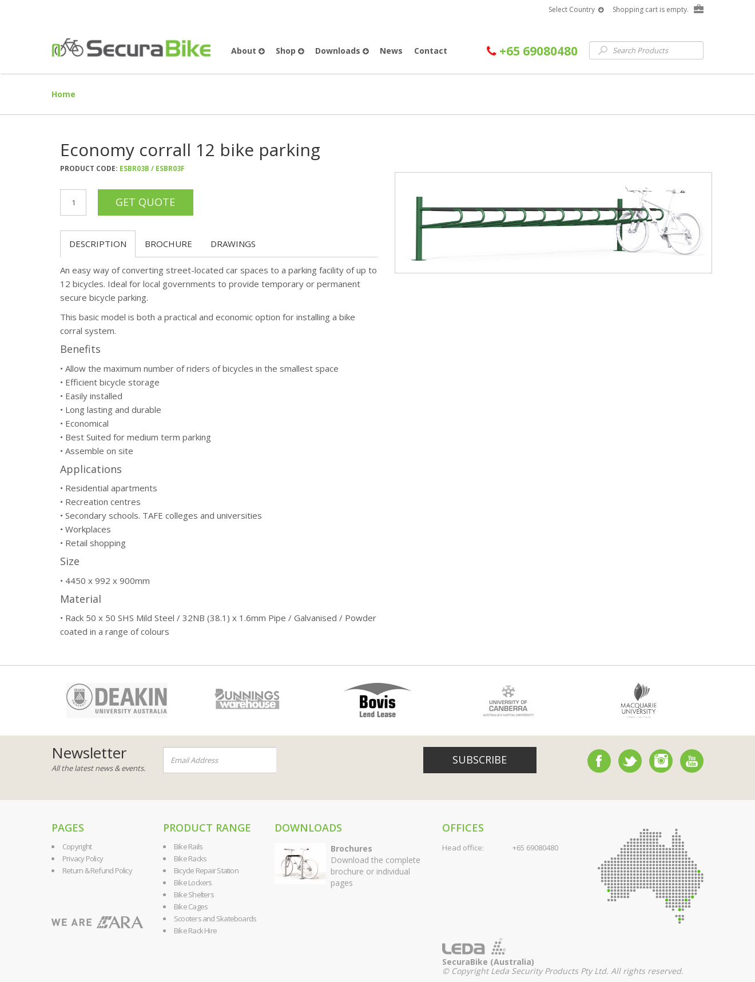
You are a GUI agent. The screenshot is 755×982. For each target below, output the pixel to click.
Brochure (168, 243)
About (247, 50)
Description (97, 243)
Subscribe (479, 759)
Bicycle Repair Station (206, 870)
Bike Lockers (193, 882)
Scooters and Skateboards (215, 918)
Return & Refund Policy (97, 870)
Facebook (599, 761)
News (391, 50)
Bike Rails (188, 846)
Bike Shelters (194, 894)
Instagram (661, 761)
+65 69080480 (532, 51)
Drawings (233, 243)
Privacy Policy (82, 858)
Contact (430, 50)
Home (63, 94)
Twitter (630, 761)
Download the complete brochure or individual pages (375, 865)
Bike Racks (190, 858)
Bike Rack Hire (195, 930)
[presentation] (345, 760)
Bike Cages (191, 906)
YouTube (692, 761)
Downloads (341, 50)
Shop (290, 50)
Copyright (77, 846)
